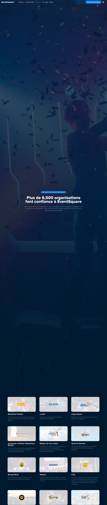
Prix (44, 2)
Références (38, 2)
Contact (51, 2)
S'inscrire (79, 2)
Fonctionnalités (30, 2)
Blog (47, 2)
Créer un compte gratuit (93, 2)
